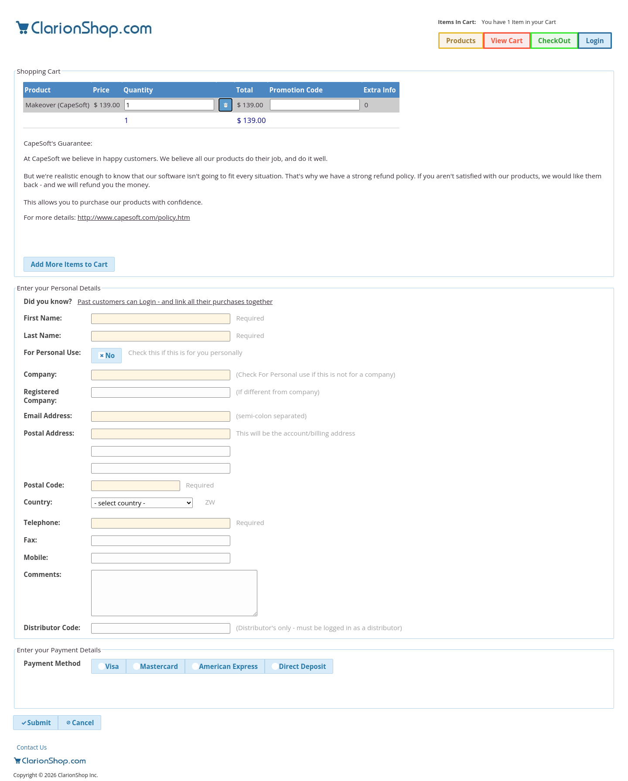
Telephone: (42, 522)
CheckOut (554, 40)
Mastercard (155, 666)
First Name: (43, 318)
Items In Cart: (457, 22)
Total (244, 89)
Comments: (42, 574)
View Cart (507, 40)
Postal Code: (44, 485)
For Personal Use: (52, 352)
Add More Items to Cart (69, 264)
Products (460, 40)
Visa (108, 666)
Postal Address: (49, 433)
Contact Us (32, 747)
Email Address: (48, 415)
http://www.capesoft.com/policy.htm (134, 217)
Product (37, 89)
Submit (35, 722)
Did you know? (48, 301)
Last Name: (42, 335)
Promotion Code (295, 89)
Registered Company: (41, 396)
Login (595, 40)
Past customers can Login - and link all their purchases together (175, 301)
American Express (225, 666)
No (106, 355)
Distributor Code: (52, 627)
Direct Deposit (299, 666)
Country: (38, 502)
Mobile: (36, 557)
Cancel (79, 722)
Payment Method (52, 663)
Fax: (30, 539)
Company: (40, 374)
